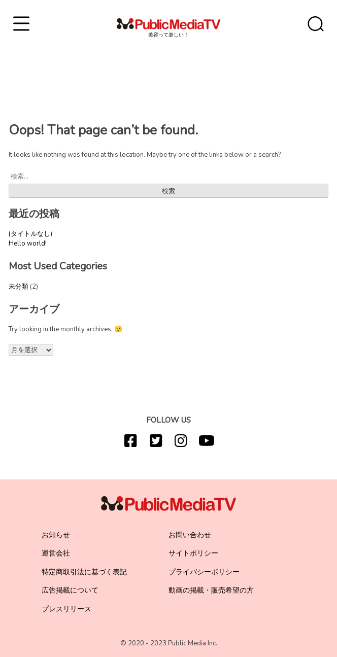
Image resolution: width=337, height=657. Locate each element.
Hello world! (28, 243)
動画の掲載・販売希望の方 (211, 590)
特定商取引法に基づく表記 (84, 572)
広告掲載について (70, 590)
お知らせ (56, 535)
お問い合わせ (189, 535)
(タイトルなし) (30, 233)
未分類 (18, 286)
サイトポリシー (193, 553)
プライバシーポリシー (204, 572)
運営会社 (56, 553)
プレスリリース (66, 609)
